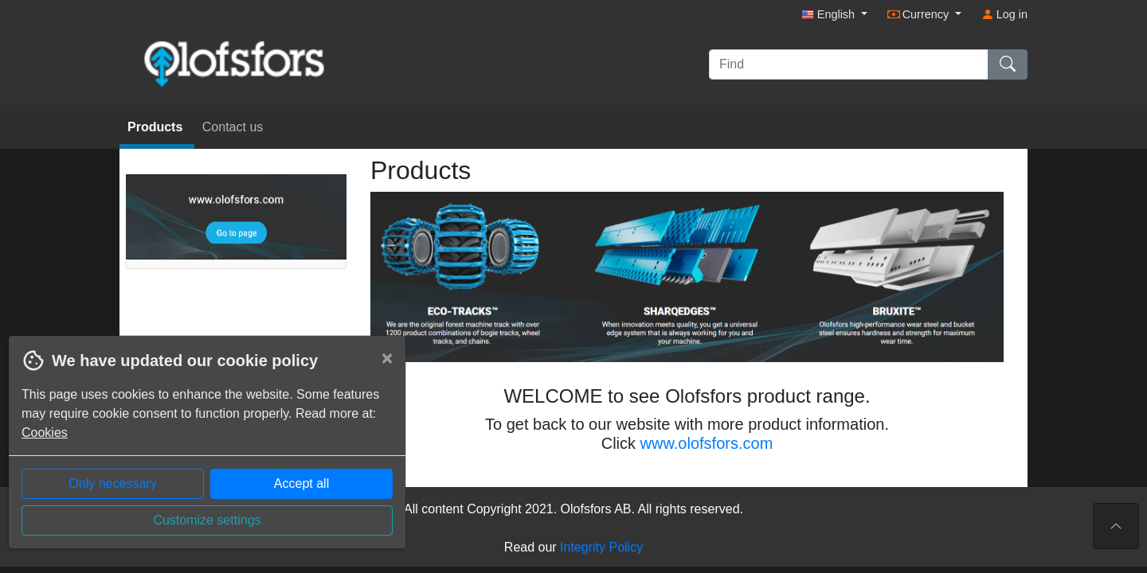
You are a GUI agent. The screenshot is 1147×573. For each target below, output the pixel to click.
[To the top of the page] (1116, 526)
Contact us (232, 127)
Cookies (45, 432)
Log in (1004, 14)
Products (156, 127)
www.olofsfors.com (706, 443)
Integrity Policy (601, 547)
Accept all (301, 483)
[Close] (387, 358)
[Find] (848, 64)
